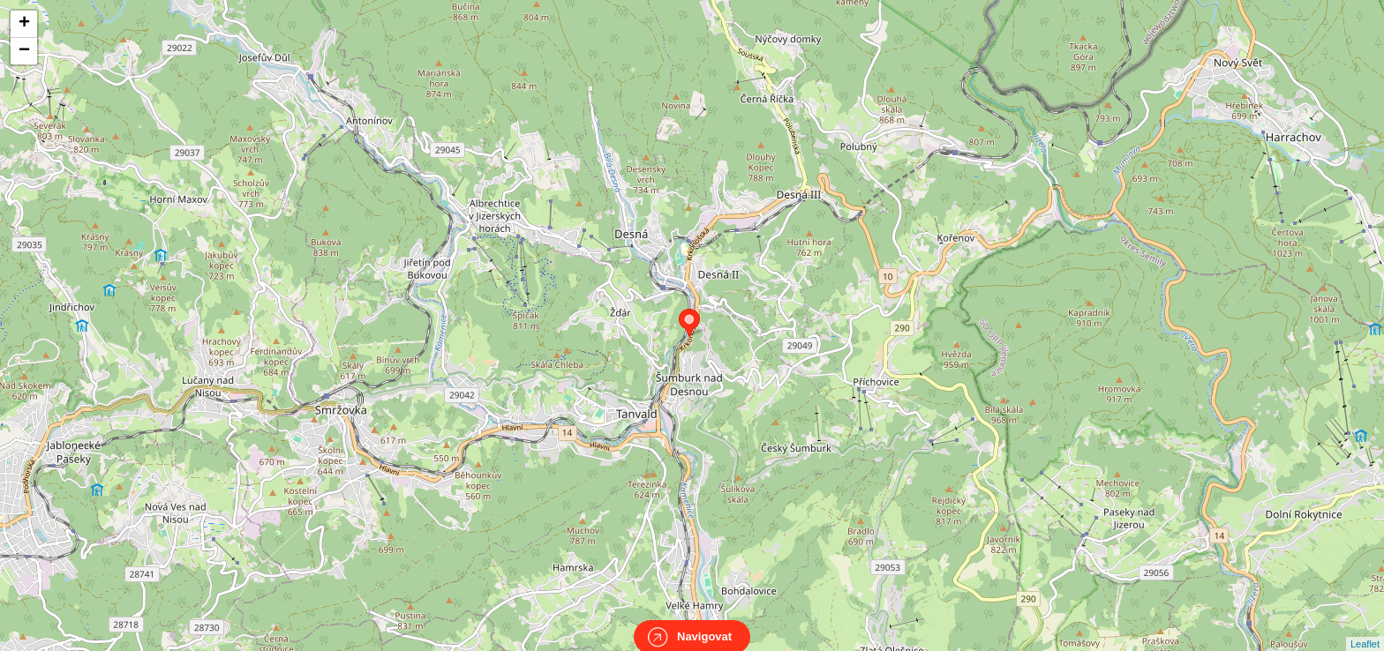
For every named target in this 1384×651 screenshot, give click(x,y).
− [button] (24, 51)
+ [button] (24, 24)
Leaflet (1365, 628)
